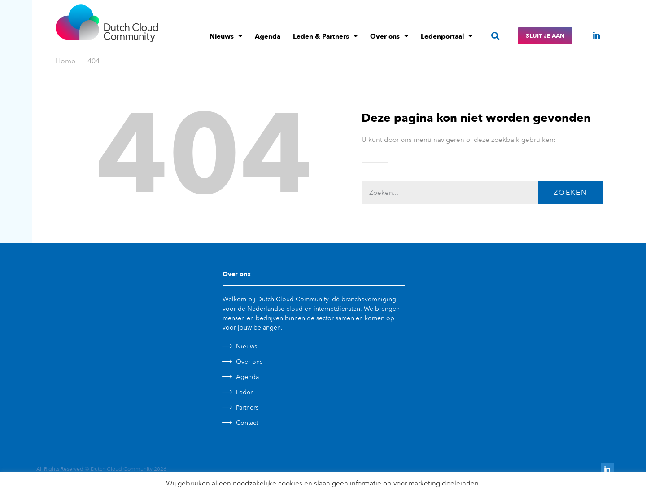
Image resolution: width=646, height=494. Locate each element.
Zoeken (570, 193)
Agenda (267, 36)
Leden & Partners (325, 36)
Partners (247, 407)
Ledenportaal (446, 36)
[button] (495, 36)
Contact (247, 423)
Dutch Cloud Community (122, 468)
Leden (245, 392)
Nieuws (226, 36)
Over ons (389, 36)
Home (65, 61)
